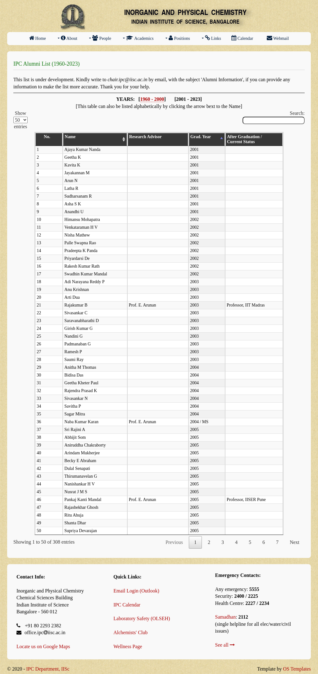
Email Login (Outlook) (136, 585)
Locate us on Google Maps (43, 641)
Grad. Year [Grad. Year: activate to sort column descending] (176, 136)
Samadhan (225, 612)
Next (294, 537)
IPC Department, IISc (47, 664)
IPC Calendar (126, 599)
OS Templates (297, 664)
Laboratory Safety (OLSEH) (141, 613)
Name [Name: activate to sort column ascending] (56, 136)
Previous (174, 537)
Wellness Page (127, 641)
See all (225, 640)
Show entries (20, 119)
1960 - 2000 (152, 99)
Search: (274, 117)
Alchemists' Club (130, 627)
